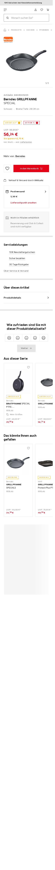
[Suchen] (7, 17)
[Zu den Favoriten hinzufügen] (7, 168)
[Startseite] (5, 30)
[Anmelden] (36, 10)
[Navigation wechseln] (5, 10)
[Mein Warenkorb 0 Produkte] (48, 10)
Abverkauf (11, 123)
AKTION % (30, 123)
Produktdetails (12, 297)
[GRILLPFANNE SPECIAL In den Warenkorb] (31, 168)
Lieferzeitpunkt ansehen (23, 202)
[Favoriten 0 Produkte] (42, 10)
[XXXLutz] (18, 10)
